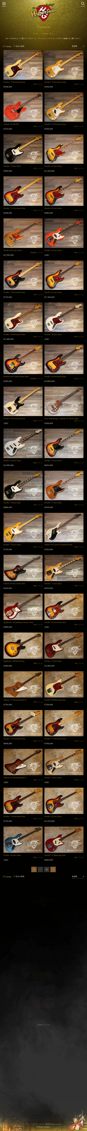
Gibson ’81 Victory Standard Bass (58, 544)
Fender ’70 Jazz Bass (53, 777)
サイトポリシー (43, 1063)
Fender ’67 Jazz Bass (53, 166)
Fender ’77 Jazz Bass (53, 502)
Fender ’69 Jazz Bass (53, 208)
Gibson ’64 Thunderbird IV (15, 777)
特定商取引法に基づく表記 (43, 1066)
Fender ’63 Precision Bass (55, 622)
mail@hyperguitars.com (47, 950)
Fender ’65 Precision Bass (14, 334)
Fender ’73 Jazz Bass (12, 166)
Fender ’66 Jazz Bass (53, 250)
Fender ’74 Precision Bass (55, 82)
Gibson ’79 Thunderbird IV (15, 700)
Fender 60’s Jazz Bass (13, 250)
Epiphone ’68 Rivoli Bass (14, 661)
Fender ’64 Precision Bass (55, 376)
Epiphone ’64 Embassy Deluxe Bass (18, 622)
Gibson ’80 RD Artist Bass (14, 583)
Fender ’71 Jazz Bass (53, 661)
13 (47, 869)
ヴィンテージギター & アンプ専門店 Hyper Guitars (43, 1124)
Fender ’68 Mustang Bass (55, 700)
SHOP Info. (43, 956)
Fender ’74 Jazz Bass (53, 460)
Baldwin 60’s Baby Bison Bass (16, 376)
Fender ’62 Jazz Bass (53, 292)
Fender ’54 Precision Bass (14, 418)
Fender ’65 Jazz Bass (53, 816)
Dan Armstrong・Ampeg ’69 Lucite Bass (61, 418)
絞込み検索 (20, 46)
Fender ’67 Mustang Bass (55, 855)
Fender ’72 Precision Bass (14, 208)
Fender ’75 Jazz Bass (12, 544)
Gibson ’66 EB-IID (11, 124)
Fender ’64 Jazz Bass (53, 334)
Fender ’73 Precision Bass (14, 82)
